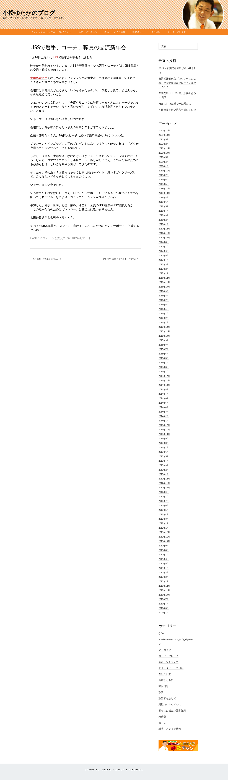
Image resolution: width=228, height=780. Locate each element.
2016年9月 (164, 291)
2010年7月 (164, 599)
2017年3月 (164, 264)
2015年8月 (164, 345)
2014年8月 (164, 389)
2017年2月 (164, 269)
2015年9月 (164, 340)
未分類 (162, 716)
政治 (161, 692)
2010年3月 (164, 608)
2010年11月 (164, 590)
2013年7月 (164, 447)
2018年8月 (164, 197)
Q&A (161, 633)
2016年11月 (164, 282)
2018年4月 (164, 211)
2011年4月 (164, 568)
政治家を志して (167, 698)
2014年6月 (164, 398)
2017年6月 (164, 251)
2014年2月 (164, 416)
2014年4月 (164, 407)
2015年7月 (164, 349)
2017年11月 (164, 233)
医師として (138, 32)
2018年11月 (164, 188)
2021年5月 (164, 139)
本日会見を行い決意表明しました (177, 109)
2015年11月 (164, 331)
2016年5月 (164, 304)
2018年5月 (164, 206)
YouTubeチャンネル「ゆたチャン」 (52, 32)
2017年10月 (164, 237)
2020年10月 (164, 153)
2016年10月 (164, 287)
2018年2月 (164, 220)
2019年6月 (164, 179)
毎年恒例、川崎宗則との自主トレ (46, 259)
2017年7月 (164, 246)
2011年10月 (164, 541)
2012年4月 (164, 514)
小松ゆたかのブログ (29, 12)
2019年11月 (164, 170)
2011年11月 (164, 537)
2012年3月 (164, 519)
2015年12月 (164, 327)
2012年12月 (164, 479)
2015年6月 (164, 353)
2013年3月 (164, 465)
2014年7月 (164, 394)
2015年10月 (164, 336)
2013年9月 (164, 438)
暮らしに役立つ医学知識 (172, 710)
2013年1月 (164, 474)
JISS (55, 57)
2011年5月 (164, 563)
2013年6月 (164, 452)
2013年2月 (164, 470)
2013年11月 (164, 429)
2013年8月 (164, 443)
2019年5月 (164, 184)
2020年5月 (164, 157)
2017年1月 (164, 273)
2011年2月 (164, 577)
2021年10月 (164, 135)
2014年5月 (164, 403)
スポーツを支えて (88, 32)
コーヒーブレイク (177, 32)
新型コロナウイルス (170, 704)
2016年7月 (164, 300)
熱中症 (162, 722)
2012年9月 (164, 492)
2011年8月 (164, 550)
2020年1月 (164, 166)
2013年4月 (164, 461)
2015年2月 (164, 371)
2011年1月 (164, 581)
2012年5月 (164, 510)
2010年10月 (164, 595)
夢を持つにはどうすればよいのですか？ (122, 259)
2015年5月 (164, 358)
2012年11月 (164, 483)
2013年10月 (164, 434)
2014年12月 (164, 376)
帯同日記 (155, 32)
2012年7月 (164, 501)
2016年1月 (164, 322)
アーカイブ (165, 649)
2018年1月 (164, 224)
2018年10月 (164, 193)
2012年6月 (164, 505)
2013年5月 (164, 456)
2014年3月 (164, 412)
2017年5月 (164, 255)
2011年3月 (164, 572)
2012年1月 (164, 528)
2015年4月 (164, 362)
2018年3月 (164, 215)
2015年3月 (164, 367)
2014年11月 (164, 380)
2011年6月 (164, 559)
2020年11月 (164, 148)
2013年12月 (164, 425)
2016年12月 (164, 278)
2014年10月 (164, 385)
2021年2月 (164, 144)
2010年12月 (164, 586)
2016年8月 (164, 295)
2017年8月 (164, 242)
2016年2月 (164, 318)
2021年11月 (164, 130)
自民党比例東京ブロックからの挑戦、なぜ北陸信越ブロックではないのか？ (177, 83)
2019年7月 (164, 175)
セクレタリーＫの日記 (171, 668)
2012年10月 (164, 487)
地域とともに (166, 680)
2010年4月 (164, 603)
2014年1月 (164, 420)
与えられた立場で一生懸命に (175, 103)
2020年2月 (164, 162)
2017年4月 (164, 260)
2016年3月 (164, 313)
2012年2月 (164, 523)
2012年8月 (164, 496)
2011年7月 (164, 554)
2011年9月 (164, 545)
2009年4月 (164, 612)
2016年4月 (164, 309)
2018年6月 (164, 202)
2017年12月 (164, 229)
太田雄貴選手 (38, 77)
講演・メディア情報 (115, 32)
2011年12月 (164, 532)
